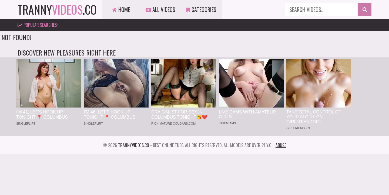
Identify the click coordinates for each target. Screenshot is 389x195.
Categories (201, 9)
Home (121, 9)
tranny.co (57, 9)
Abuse (281, 145)
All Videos (160, 9)
